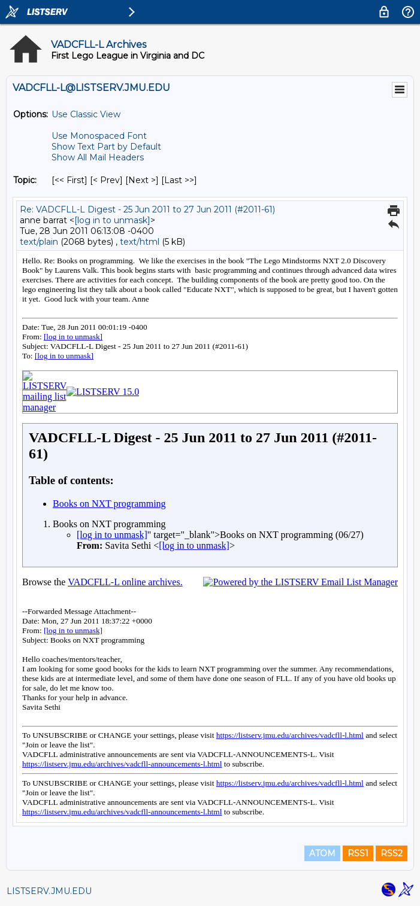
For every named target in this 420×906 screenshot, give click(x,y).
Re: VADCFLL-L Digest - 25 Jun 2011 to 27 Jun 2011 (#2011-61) (147, 209)
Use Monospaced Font (99, 135)
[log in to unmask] (112, 220)
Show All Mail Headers (98, 157)
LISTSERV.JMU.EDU (49, 891)
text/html (139, 241)
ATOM (322, 853)
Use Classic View (86, 114)
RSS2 (391, 853)
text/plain (39, 241)
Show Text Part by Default (106, 146)
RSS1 (358, 853)
